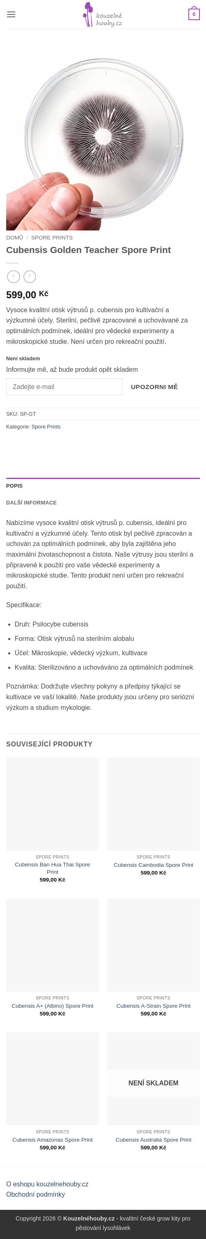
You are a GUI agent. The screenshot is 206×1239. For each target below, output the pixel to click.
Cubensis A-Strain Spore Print (154, 1006)
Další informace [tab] (31, 503)
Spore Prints (52, 238)
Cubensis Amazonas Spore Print (52, 1140)
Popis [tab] (14, 486)
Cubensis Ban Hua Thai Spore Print (52, 868)
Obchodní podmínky (35, 1194)
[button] (11, 14)
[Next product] (13, 276)
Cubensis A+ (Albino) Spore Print (52, 1006)
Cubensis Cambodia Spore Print (153, 865)
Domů (14, 238)
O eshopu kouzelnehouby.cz (47, 1184)
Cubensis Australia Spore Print (153, 1140)
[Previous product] (29, 276)
